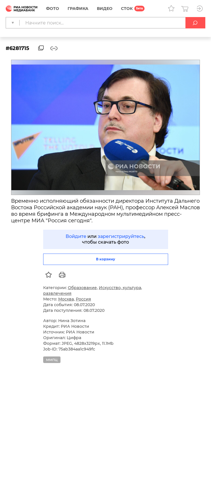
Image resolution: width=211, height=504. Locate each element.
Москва (66, 299)
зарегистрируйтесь (121, 236)
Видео (104, 8)
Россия (83, 299)
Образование (82, 287)
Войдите (76, 236)
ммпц (52, 359)
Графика (78, 8)
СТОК (127, 8)
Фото (52, 8)
